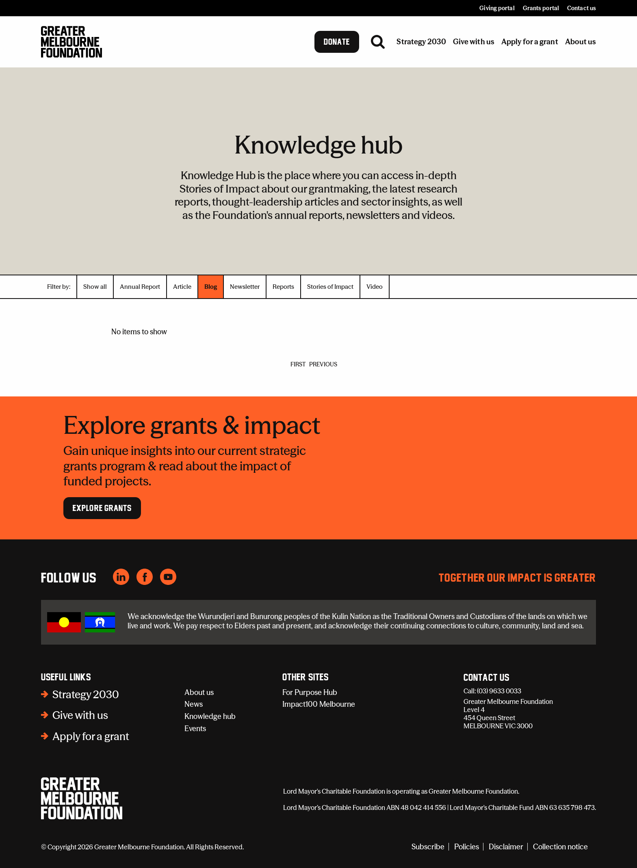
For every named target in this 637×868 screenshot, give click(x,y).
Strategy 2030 (85, 694)
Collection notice (560, 846)
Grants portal (541, 8)
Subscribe (428, 846)
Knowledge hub (210, 716)
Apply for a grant (90, 736)
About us (199, 692)
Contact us (581, 8)
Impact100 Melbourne (318, 704)
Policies (466, 846)
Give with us (80, 715)
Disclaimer (506, 846)
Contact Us (486, 678)
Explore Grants (102, 508)
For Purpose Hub (309, 692)
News (193, 704)
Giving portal (496, 8)
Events (195, 728)
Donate (337, 42)
